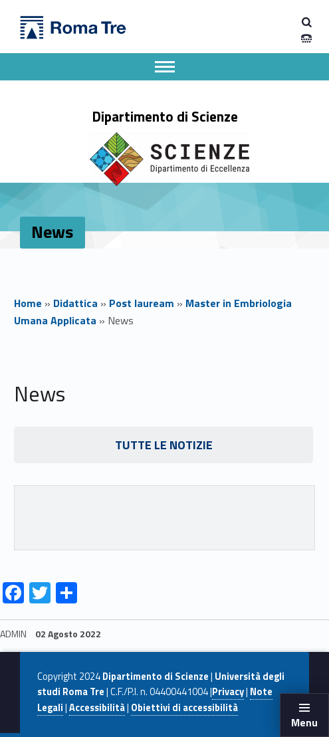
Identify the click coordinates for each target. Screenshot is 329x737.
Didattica (75, 303)
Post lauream (141, 303)
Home (28, 303)
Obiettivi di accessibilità (184, 707)
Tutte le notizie (164, 445)
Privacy (228, 691)
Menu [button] (304, 722)
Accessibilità (97, 707)
